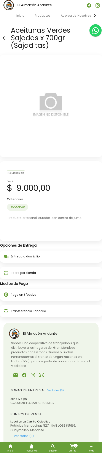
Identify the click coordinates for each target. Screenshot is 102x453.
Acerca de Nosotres (76, 15)
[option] (17, 207)
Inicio (20, 15)
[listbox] (51, 207)
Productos (42, 15)
